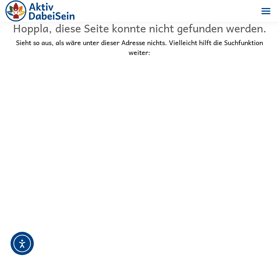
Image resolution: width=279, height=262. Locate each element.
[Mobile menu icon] (266, 11)
